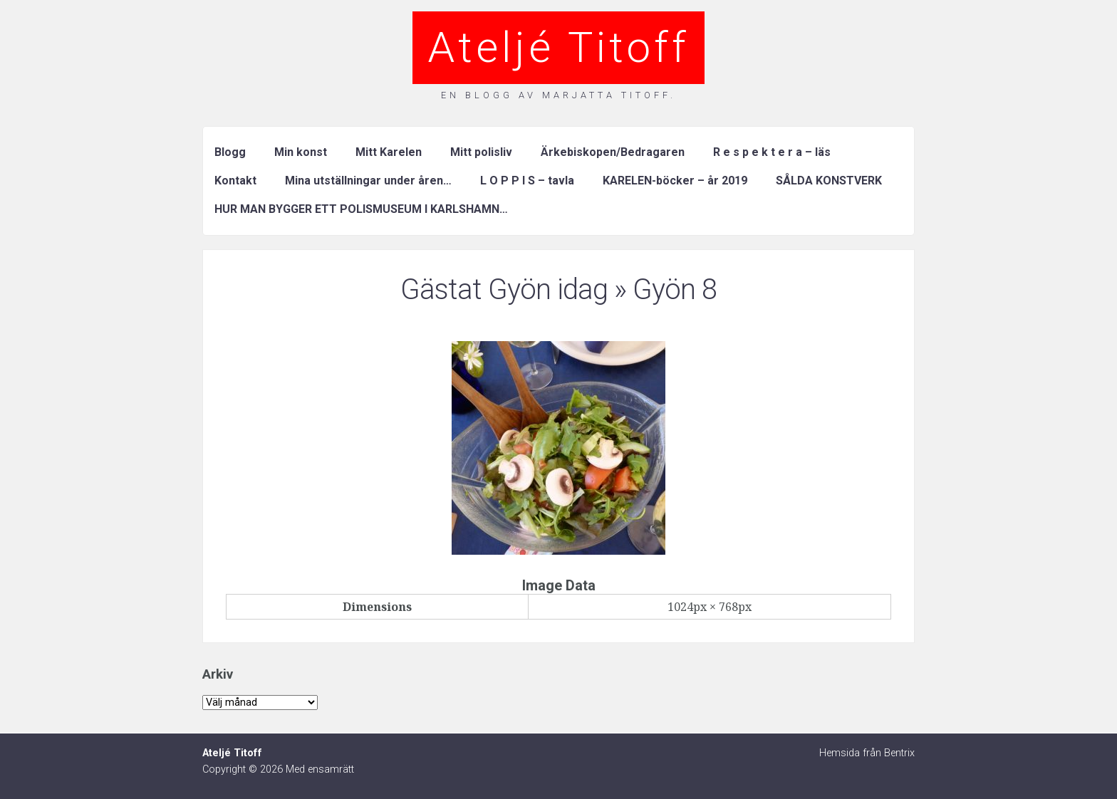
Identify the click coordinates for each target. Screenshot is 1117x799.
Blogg (230, 152)
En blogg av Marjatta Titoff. (558, 95)
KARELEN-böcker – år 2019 (675, 180)
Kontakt (235, 180)
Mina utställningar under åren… (368, 180)
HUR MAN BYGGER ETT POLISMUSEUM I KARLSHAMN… (361, 209)
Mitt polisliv (481, 152)
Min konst (300, 152)
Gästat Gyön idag (504, 289)
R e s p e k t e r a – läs (772, 152)
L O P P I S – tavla (527, 180)
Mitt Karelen (388, 152)
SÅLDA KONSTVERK (829, 180)
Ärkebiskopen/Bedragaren (613, 152)
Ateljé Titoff (558, 47)
